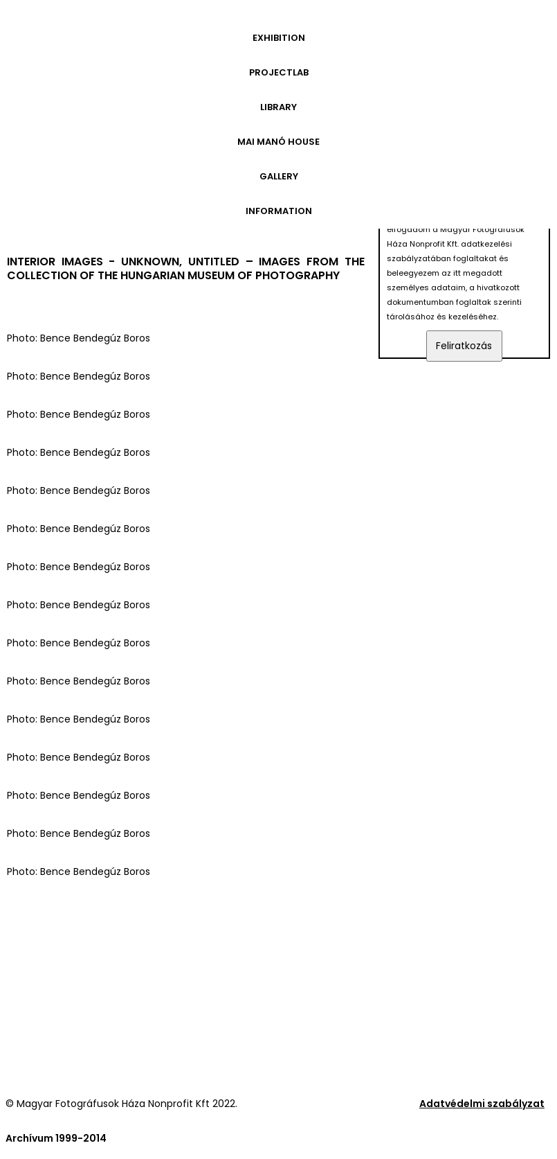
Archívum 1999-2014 (56, 1138)
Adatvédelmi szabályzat (482, 1104)
